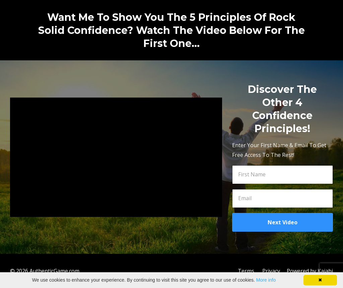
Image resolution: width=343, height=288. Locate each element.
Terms (246, 271)
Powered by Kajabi (310, 271)
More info (266, 280)
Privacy (271, 271)
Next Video (282, 222)
